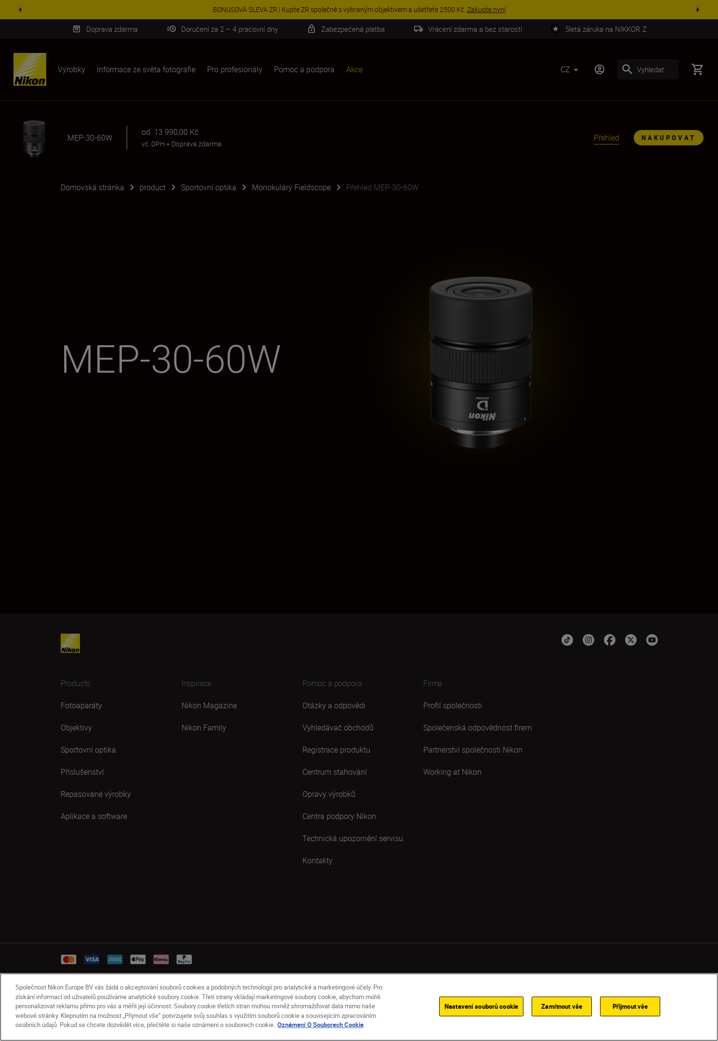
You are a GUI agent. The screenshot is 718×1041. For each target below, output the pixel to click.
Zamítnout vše (561, 1008)
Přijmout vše (630, 1008)
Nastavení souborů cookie (481, 1008)
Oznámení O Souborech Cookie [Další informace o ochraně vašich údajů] (320, 1027)
